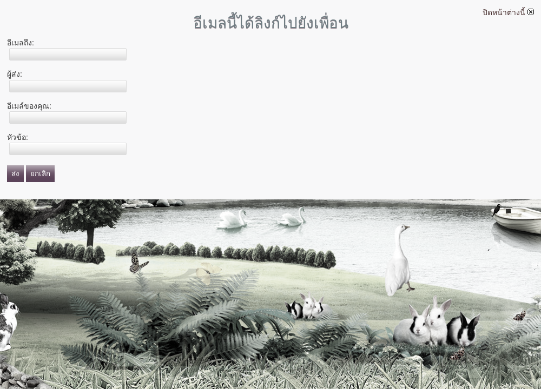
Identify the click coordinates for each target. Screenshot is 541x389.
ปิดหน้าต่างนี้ (508, 12)
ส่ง (15, 174)
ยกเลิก (40, 174)
